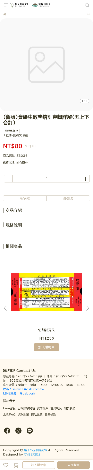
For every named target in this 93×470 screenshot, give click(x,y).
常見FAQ (9, 414)
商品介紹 (25, 198)
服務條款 (50, 414)
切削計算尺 (46, 330)
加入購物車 (38, 465)
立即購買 (73, 465)
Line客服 (9, 408)
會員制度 (56, 408)
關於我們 (69, 408)
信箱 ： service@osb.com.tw (24, 389)
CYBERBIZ (32, 454)
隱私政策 (37, 414)
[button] (87, 308)
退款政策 (23, 414)
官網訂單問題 (26, 408)
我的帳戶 (42, 408)
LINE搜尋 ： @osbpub (19, 393)
